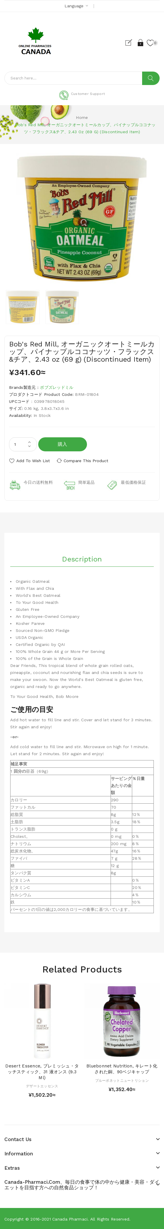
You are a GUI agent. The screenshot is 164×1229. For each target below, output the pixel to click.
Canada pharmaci (70, 1218)
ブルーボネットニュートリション (122, 1080)
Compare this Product (87, 460)
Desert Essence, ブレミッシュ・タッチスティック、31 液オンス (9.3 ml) (42, 1071)
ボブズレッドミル (56, 387)
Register (130, 42)
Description (82, 558)
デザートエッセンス (42, 1086)
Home (82, 117)
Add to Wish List (33, 460)
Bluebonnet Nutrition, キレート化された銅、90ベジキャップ (122, 1068)
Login (140, 42)
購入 (62, 444)
